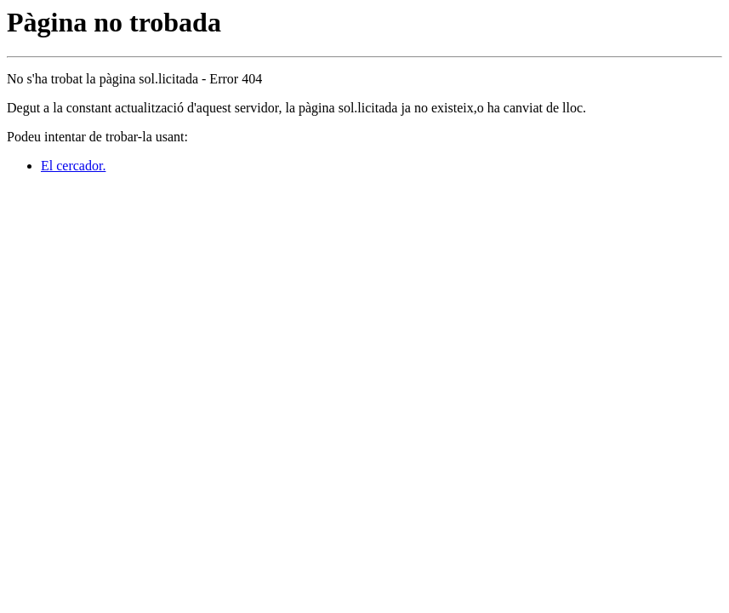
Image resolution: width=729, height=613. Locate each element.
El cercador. (73, 165)
